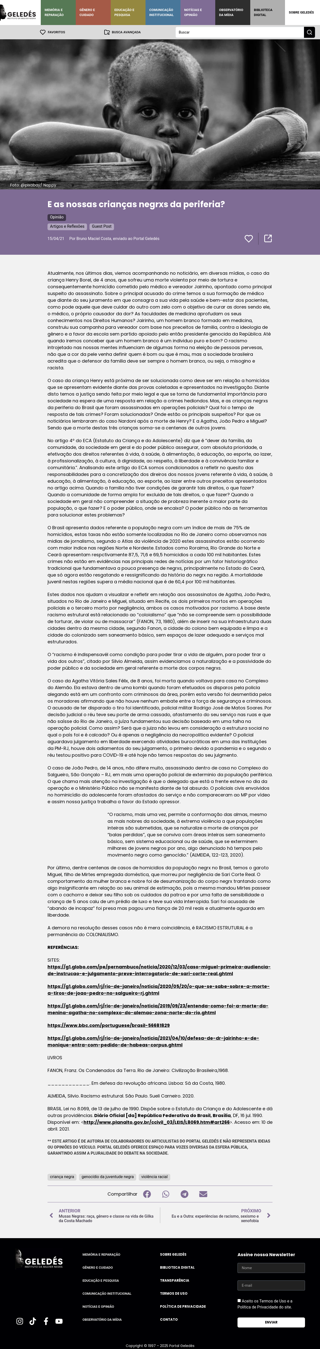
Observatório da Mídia (231, 12)
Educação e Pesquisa (124, 12)
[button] (147, 1193)
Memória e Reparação (54, 12)
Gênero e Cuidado (87, 12)
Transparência (174, 1280)
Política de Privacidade (183, 1306)
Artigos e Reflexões (67, 226)
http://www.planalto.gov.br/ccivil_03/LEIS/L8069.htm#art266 (157, 1122)
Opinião (57, 216)
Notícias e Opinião (193, 12)
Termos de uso (174, 1293)
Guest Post (102, 226)
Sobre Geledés (301, 12)
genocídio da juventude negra (108, 1176)
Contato (169, 1319)
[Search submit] (309, 32)
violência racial (154, 1176)
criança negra (62, 1176)
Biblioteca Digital (263, 12)
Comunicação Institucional (161, 12)
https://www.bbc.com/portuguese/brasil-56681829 (109, 1025)
